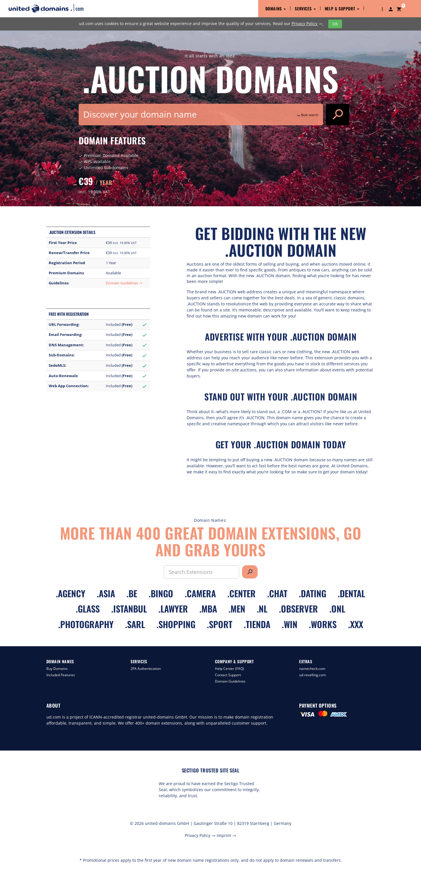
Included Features (60, 674)
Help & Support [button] (342, 8)
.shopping (175, 624)
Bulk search (307, 115)
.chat (277, 593)
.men (237, 608)
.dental (351, 593)
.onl (337, 608)
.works (323, 624)
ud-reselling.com (312, 674)
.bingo (161, 593)
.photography (86, 624)
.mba (208, 608)
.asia (106, 593)
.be (132, 593)
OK (335, 24)
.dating (312, 593)
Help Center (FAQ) (229, 668)
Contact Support (228, 674)
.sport (219, 624)
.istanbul (129, 608)
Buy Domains (57, 668)
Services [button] (305, 8)
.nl (262, 608)
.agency (70, 593)
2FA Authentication (146, 668)
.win (289, 624)
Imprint (226, 835)
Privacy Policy (308, 23)
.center (241, 593)
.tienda (257, 624)
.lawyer (173, 608)
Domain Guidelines (124, 283)
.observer (298, 608)
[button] (382, 8)
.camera (200, 593)
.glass (88, 608)
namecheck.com (312, 668)
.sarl (135, 624)
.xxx (355, 624)
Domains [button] (275, 8)
